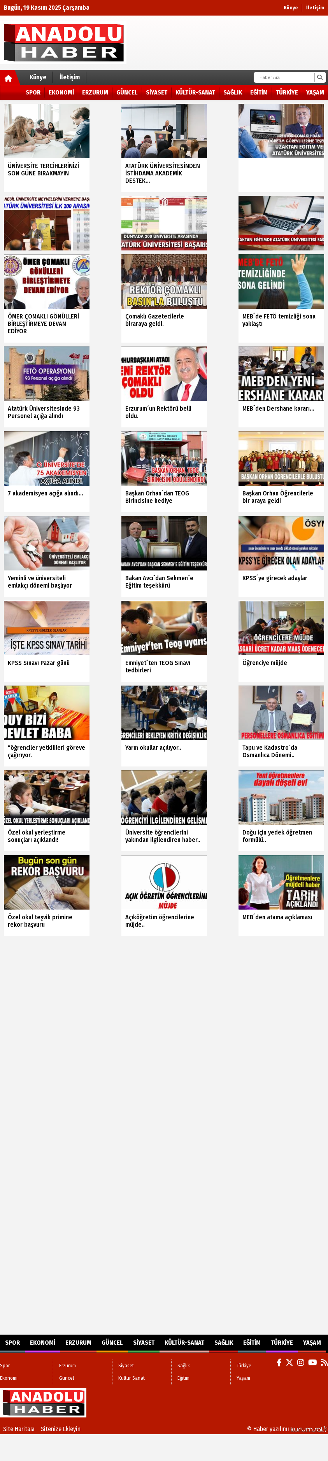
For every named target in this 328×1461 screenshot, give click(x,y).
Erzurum (95, 92)
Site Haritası (19, 1429)
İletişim (315, 7)
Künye (291, 7)
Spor (33, 92)
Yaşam (315, 92)
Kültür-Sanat (195, 92)
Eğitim (259, 92)
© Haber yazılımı (287, 1429)
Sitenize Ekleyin (61, 1429)
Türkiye (287, 92)
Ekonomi (61, 92)
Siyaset (156, 92)
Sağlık (232, 92)
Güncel (127, 92)
